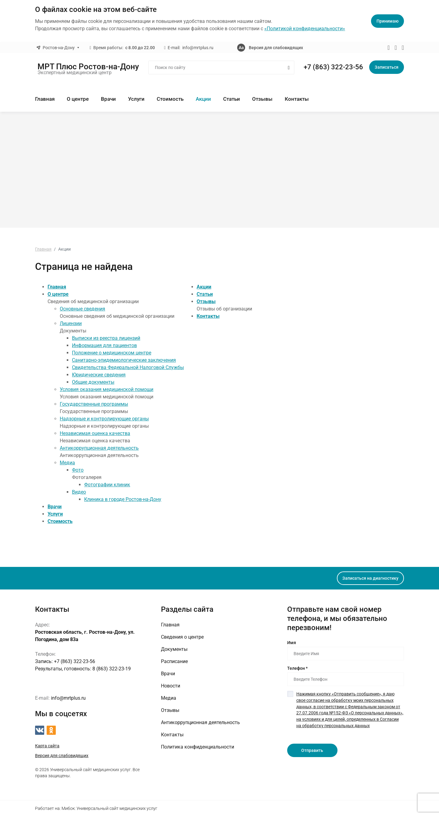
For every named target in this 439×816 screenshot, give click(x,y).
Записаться (386, 67)
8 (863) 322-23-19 (83, 668)
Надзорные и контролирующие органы (104, 418)
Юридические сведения (99, 374)
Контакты (297, 99)
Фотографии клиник (107, 484)
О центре (78, 99)
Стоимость (170, 99)
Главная (45, 99)
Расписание (174, 661)
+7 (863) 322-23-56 (333, 67)
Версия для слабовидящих (276, 47)
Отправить (312, 748)
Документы (174, 649)
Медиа (67, 462)
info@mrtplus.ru (197, 47)
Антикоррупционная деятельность (99, 448)
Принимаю (387, 21)
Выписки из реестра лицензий (106, 338)
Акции (203, 99)
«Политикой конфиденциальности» (304, 28)
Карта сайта (47, 745)
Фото (78, 470)
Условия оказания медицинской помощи (106, 389)
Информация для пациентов (104, 345)
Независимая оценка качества (95, 433)
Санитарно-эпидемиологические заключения (124, 360)
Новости (170, 685)
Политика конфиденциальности (197, 746)
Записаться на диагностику (370, 577)
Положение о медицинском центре (111, 352)
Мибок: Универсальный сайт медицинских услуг (109, 808)
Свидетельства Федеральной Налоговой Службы (128, 367)
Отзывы (262, 99)
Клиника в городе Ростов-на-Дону (122, 499)
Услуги (136, 99)
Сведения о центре (182, 637)
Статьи (231, 99)
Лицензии (71, 323)
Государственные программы (94, 404)
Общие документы (93, 382)
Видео (79, 492)
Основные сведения (82, 308)
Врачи (108, 99)
